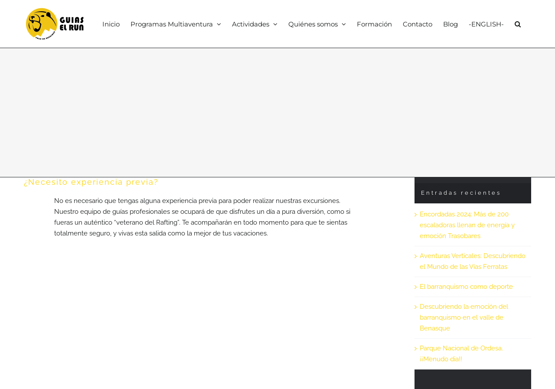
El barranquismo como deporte (466, 287)
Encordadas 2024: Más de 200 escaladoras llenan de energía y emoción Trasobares (467, 225)
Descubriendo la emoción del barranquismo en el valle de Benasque (464, 317)
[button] (518, 23)
